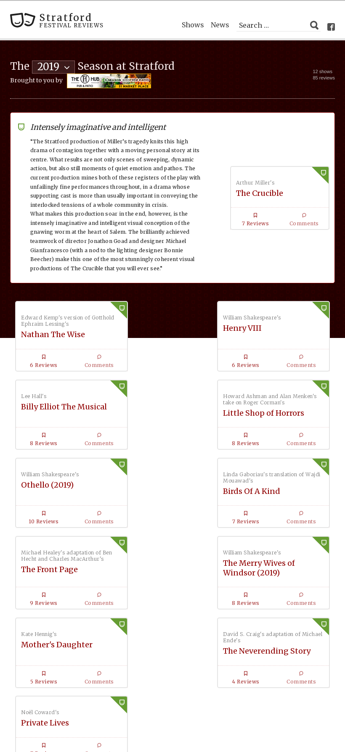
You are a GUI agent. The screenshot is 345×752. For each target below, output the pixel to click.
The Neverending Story (65, 574)
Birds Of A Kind (263, 411)
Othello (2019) (154, 405)
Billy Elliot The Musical (278, 327)
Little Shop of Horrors (61, 411)
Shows (193, 23)
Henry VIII (147, 327)
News (220, 23)
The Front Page (49, 496)
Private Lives (259, 568)
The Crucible (259, 191)
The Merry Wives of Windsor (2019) (164, 488)
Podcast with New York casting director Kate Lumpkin (127, 677)
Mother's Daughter (271, 483)
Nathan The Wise (53, 333)
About (199, 683)
